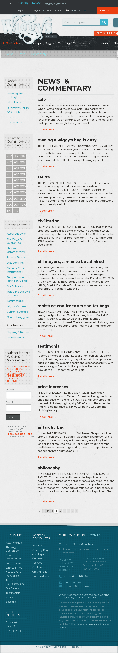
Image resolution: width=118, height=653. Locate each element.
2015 (16, 174)
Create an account (54, 10)
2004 (9, 198)
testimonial (49, 346)
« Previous (39, 511)
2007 (9, 192)
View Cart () (78, 10)
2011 (23, 180)
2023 (23, 156)
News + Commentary (32, 54)
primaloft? (13, 102)
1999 (23, 204)
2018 (16, 168)
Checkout (107, 10)
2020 (23, 162)
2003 (16, 198)
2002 (23, 198)
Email (9, 402)
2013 (9, 180)
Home (9, 54)
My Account (24, 10)
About (51, 36)
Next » (80, 511)
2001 (9, 204)
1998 (9, 210)
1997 (16, 210)
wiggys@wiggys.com (79, 585)
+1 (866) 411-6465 (29, 3)
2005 (23, 192)
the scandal (14, 122)
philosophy (49, 468)
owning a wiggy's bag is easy (67, 140)
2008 (23, 186)
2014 (23, 174)
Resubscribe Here (21, 435)
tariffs (10, 117)
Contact (9, 3)
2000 (16, 204)
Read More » (46, 129)
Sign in (37, 10)
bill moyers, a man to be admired (71, 261)
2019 (9, 168)
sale (42, 99)
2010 (9, 186)
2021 (16, 162)
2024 (16, 156)
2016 (9, 174)
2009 (16, 186)
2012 (16, 180)
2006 (16, 192)
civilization (49, 221)
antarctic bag (51, 427)
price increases (53, 387)
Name (10, 389)
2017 (23, 168)
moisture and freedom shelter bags (73, 305)
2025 (9, 156)
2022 (9, 162)
